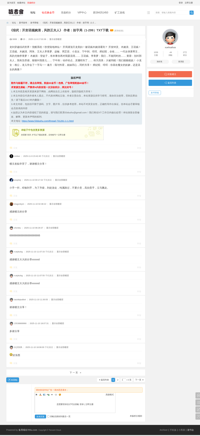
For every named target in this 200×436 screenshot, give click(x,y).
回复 (15, 148)
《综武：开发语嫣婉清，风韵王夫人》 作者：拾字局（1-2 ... (69, 23)
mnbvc (17, 156)
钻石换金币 (48, 12)
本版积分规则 (136, 416)
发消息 (181, 61)
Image (44, 394)
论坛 (32, 12)
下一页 (138, 380)
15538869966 (20, 323)
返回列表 (105, 380)
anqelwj (17, 180)
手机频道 (46, 156)
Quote (52, 394)
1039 (156, 52)
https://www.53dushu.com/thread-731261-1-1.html (48, 121)
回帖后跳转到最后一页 (58, 416)
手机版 (173, 430)
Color (40, 394)
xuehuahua (170, 47)
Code (56, 394)
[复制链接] (118, 30)
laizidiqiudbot (20, 299)
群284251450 (100, 12)
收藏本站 (21, 3)
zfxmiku (17, 228)
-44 (170, 52)
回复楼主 (172, 74)
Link (48, 394)
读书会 (190, 430)
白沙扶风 (18, 347)
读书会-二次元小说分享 (7, 22)
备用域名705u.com (27, 430)
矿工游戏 (120, 12)
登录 (181, 3)
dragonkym (19, 204)
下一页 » (76, 372)
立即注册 (189, 3)
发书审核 (34, 23)
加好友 (159, 61)
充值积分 (66, 12)
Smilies (59, 394)
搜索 (158, 12)
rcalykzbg (18, 252)
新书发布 (23, 23)
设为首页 (11, 3)
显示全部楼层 (55, 39)
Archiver (164, 430)
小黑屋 (181, 430)
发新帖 (14, 380)
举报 (139, 148)
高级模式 (110, 394)
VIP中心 (82, 12)
